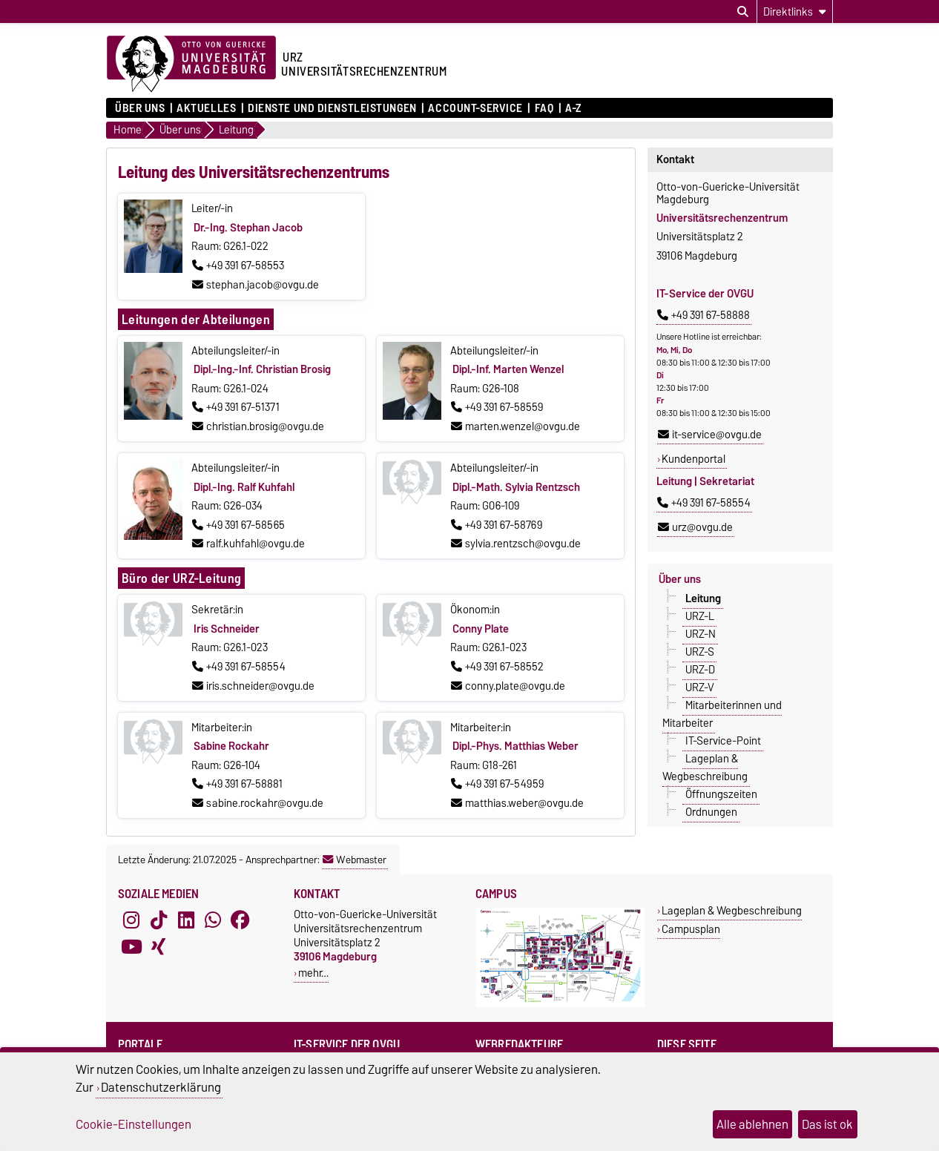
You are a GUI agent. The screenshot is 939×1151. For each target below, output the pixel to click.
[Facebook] (240, 920)
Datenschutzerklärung (161, 1087)
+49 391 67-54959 (497, 784)
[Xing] (158, 947)
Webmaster (354, 859)
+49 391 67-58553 (238, 265)
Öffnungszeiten (721, 794)
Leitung (703, 598)
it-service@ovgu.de (710, 434)
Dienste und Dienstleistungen (332, 108)
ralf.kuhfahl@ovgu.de (248, 544)
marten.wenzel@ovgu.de (515, 426)
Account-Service (475, 108)
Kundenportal (693, 459)
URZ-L (699, 616)
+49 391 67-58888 (703, 315)
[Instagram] (131, 920)
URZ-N (700, 634)
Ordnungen (711, 812)
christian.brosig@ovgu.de (258, 426)
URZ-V (699, 687)
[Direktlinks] (794, 11)
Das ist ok (827, 1124)
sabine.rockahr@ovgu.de (257, 803)
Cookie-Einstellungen (133, 1124)
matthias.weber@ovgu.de (517, 803)
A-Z (573, 108)
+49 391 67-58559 (497, 407)
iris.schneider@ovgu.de (253, 686)
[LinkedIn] (186, 920)
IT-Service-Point (723, 741)
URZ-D (700, 670)
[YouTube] (131, 947)
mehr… (313, 972)
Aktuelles (206, 108)
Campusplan (691, 929)
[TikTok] (158, 920)
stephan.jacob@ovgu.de (255, 285)
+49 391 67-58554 (239, 667)
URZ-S (699, 652)
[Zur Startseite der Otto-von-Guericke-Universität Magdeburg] (191, 64)
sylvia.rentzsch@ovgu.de (516, 544)
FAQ (544, 108)
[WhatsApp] (213, 920)
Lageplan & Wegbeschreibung (705, 767)
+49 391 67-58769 (496, 525)
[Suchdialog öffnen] (742, 12)
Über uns (140, 108)
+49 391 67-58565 (238, 525)
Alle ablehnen (752, 1124)
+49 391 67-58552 (497, 667)
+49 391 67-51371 (236, 407)
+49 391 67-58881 (237, 784)
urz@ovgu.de (695, 527)
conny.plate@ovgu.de (508, 686)
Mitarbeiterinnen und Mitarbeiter (722, 714)
